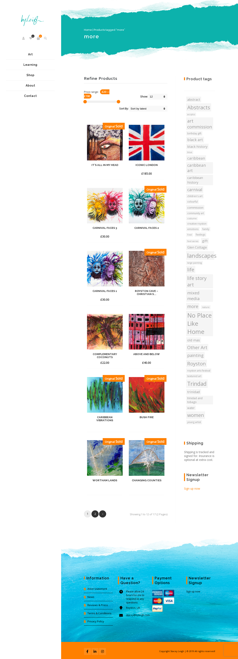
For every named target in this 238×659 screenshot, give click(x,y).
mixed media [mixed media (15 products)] (193, 295)
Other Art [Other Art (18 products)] (197, 347)
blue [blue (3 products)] (189, 152)
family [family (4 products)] (205, 229)
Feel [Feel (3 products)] (189, 234)
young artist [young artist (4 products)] (194, 422)
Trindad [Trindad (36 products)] (197, 383)
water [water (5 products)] (191, 408)
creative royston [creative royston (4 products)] (196, 223)
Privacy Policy (95, 621)
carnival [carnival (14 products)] (194, 189)
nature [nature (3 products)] (205, 307)
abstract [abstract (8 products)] (193, 99)
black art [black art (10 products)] (195, 139)
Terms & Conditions (99, 613)
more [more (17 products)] (192, 306)
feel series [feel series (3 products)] (192, 241)
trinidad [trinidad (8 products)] (193, 391)
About (30, 85)
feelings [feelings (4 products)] (200, 234)
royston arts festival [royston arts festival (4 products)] (198, 370)
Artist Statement (97, 589)
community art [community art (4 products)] (195, 213)
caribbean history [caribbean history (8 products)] (195, 180)
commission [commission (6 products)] (195, 207)
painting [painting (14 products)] (195, 355)
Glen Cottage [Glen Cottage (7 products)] (197, 247)
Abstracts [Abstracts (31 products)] (198, 107)
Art (30, 54)
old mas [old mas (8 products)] (193, 340)
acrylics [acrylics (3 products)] (191, 114)
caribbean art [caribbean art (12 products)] (196, 168)
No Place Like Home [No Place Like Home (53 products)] (199, 323)
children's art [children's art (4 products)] (195, 196)
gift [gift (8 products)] (205, 240)
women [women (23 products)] (195, 415)
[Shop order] (148, 109)
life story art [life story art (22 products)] (197, 281)
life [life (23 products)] (190, 269)
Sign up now (192, 488)
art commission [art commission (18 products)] (199, 124)
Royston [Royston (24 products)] (196, 363)
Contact (30, 96)
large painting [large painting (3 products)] (194, 262)
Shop (30, 75)
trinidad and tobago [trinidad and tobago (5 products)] (195, 400)
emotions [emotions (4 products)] (192, 229)
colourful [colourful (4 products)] (192, 201)
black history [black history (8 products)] (197, 146)
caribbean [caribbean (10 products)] (196, 158)
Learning (30, 64)
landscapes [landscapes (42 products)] (200, 255)
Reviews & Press (97, 605)
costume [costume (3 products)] (192, 218)
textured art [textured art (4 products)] (194, 376)
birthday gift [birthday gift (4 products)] (194, 133)
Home (88, 29)
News (90, 597)
